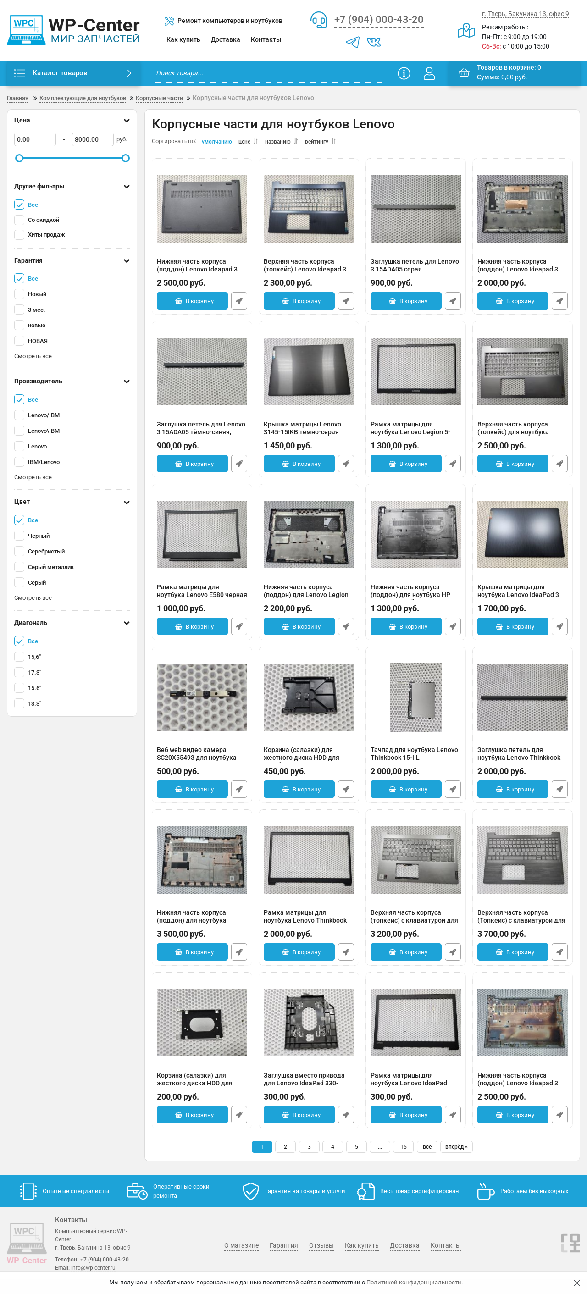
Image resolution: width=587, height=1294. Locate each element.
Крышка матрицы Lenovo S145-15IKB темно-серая (309, 435)
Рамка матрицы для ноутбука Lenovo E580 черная (202, 598)
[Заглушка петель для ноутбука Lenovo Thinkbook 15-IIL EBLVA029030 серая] (522, 700)
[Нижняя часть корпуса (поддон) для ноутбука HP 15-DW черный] (416, 537)
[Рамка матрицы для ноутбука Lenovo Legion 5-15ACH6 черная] (416, 374)
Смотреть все (33, 356)
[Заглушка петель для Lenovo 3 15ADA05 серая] (416, 211)
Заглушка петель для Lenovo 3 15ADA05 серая (416, 272)
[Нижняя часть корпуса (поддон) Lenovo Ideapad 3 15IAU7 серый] (522, 211)
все (427, 1149)
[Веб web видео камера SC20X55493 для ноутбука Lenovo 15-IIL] (202, 700)
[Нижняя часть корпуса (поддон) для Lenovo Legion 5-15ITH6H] (309, 537)
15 (403, 1149)
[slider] (19, 159)
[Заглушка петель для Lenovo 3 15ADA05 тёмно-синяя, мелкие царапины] (202, 374)
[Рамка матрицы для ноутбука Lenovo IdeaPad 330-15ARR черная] (416, 1025)
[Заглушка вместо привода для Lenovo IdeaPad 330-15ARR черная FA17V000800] (309, 1025)
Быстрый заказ (239, 303)
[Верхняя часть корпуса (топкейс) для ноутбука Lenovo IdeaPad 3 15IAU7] (522, 374)
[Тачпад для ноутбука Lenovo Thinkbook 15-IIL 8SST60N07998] (416, 700)
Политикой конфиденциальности (413, 1282)
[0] (35, 140)
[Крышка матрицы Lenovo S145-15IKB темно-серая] (309, 374)
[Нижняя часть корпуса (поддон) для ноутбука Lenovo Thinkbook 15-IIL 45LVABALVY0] (202, 862)
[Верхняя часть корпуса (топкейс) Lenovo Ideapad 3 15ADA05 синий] (309, 211)
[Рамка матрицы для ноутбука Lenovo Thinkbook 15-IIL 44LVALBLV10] (309, 862)
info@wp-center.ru (93, 1268)
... (380, 1149)
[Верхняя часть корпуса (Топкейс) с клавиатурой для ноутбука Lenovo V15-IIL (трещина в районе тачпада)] (522, 862)
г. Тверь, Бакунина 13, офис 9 (525, 13)
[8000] (93, 140)
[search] (269, 73)
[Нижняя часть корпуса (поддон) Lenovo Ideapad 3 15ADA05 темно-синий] (202, 211)
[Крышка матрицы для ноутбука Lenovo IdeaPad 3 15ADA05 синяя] (522, 537)
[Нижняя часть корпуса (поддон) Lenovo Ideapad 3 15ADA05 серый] (522, 1025)
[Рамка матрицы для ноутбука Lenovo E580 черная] (202, 537)
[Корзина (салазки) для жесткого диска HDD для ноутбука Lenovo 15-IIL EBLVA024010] (309, 700)
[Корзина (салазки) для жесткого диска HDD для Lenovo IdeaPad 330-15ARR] (202, 1025)
